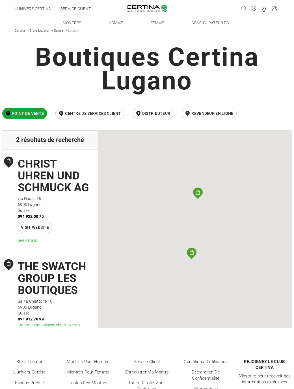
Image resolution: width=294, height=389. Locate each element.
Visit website (35, 227)
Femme (157, 23)
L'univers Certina (33, 8)
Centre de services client (93, 113)
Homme (116, 23)
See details (27, 240)
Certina (20, 30)
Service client (75, 8)
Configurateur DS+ (211, 23)
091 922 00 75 (31, 216)
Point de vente (28, 113)
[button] (191, 253)
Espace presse (29, 382)
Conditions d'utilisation (206, 361)
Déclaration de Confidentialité (206, 375)
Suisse (59, 30)
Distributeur (156, 113)
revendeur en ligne (212, 113)
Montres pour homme (88, 361)
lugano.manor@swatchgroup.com (49, 325)
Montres (72, 23)
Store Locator (39, 30)
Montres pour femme (88, 372)
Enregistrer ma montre (147, 372)
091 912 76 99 (31, 319)
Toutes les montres (88, 382)
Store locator (29, 361)
